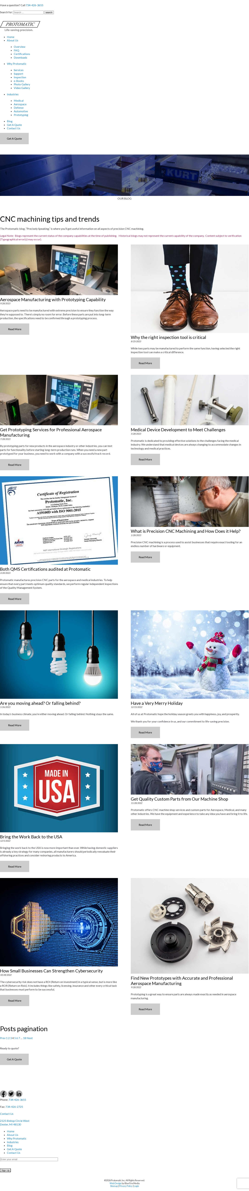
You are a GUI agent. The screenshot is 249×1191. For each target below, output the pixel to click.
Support (18, 73)
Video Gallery (22, 87)
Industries (13, 94)
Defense (19, 107)
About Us (12, 40)
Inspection (20, 77)
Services (19, 70)
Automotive (21, 111)
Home (10, 36)
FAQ (16, 50)
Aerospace (20, 104)
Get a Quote (14, 138)
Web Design (115, 1183)
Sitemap (114, 1186)
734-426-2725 (14, 1106)
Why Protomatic (16, 63)
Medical (19, 100)
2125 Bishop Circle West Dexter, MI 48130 (14, 1122)
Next (30, 1038)
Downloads (20, 57)
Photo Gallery (22, 84)
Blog (10, 121)
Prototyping (21, 114)
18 (24, 1038)
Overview (19, 46)
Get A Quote (14, 124)
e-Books (19, 80)
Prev (2, 1038)
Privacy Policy (125, 1186)
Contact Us (13, 128)
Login (136, 1186)
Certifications (22, 53)
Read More (14, 329)
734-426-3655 (34, 5)
